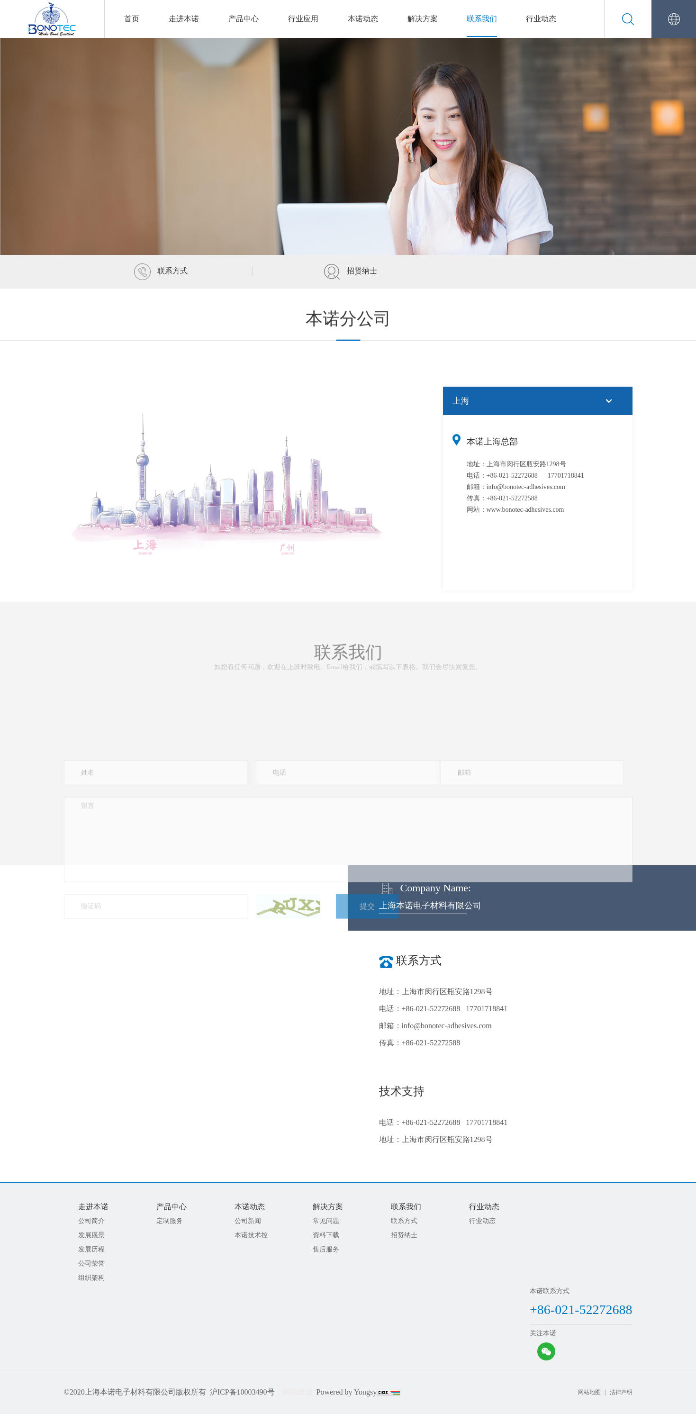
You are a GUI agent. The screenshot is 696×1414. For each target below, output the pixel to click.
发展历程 (91, 1249)
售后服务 (326, 1249)
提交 (367, 992)
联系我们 (482, 19)
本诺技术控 (251, 1235)
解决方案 (422, 19)
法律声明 (621, 1392)
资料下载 (326, 1235)
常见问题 (326, 1220)
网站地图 (589, 1392)
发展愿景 (91, 1235)
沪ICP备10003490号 (242, 1392)
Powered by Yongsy (346, 1392)
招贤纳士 (350, 271)
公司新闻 (248, 1220)
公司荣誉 (91, 1263)
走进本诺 (184, 19)
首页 (131, 19)
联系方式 (161, 271)
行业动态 (541, 19)
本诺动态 (363, 19)
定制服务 (169, 1220)
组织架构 (91, 1277)
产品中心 (243, 19)
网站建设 (297, 1392)
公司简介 (91, 1220)
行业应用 (303, 19)
